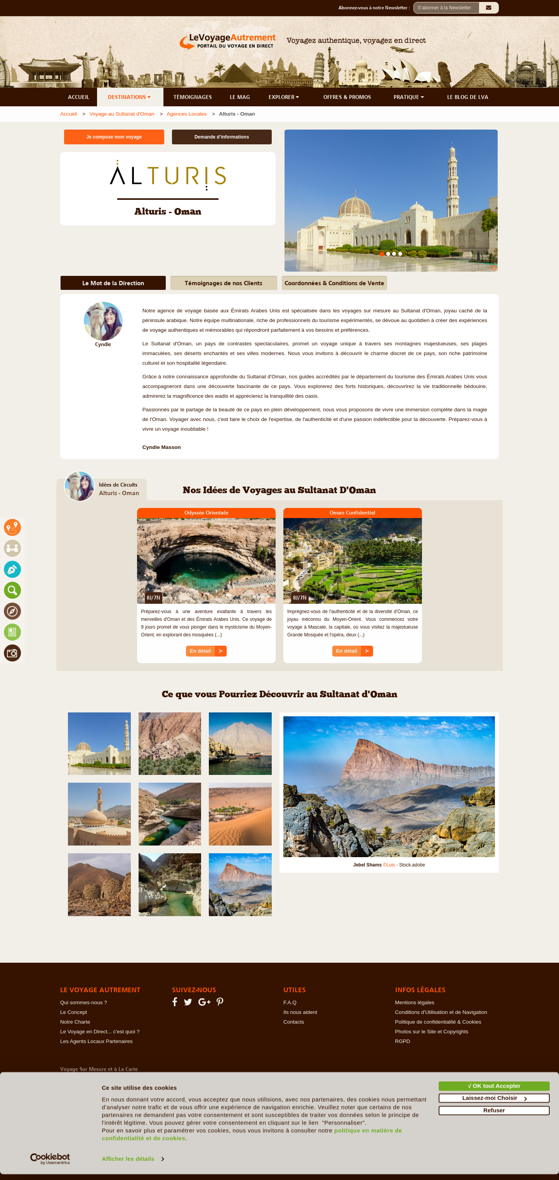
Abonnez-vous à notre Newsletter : (376, 7)
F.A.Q (290, 1002)
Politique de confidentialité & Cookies (438, 1022)
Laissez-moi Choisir (494, 1103)
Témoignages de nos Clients (223, 282)
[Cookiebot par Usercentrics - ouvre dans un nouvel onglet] (50, 1165)
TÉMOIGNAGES (193, 97)
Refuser (494, 1116)
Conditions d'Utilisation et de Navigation (441, 1012)
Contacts (293, 1022)
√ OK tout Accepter (494, 1091)
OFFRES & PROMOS (347, 97)
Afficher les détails (128, 1164)
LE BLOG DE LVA (467, 97)
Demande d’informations (221, 137)
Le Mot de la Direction (113, 282)
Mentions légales (414, 1002)
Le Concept (73, 1012)
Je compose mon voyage (114, 137)
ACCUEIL (78, 97)
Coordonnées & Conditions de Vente (334, 282)
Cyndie (103, 344)
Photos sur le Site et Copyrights (432, 1031)
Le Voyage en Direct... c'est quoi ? (99, 1031)
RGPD (402, 1041)
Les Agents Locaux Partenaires (96, 1041)
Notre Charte (75, 1022)
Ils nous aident (300, 1012)
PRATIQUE (409, 97)
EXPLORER (284, 97)
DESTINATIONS (130, 97)
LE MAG (240, 97)
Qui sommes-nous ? (83, 1002)
